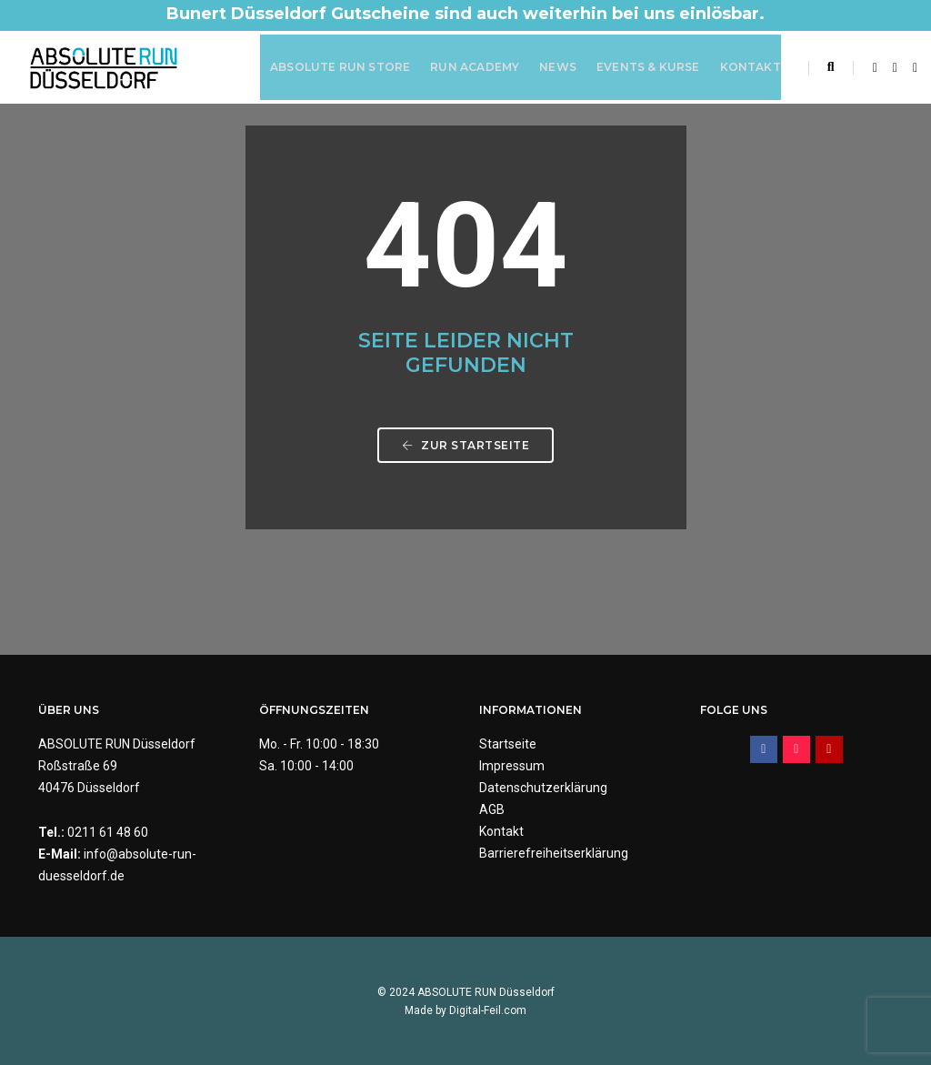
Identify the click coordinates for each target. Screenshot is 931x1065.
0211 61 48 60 (107, 832)
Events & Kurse (648, 67)
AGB (492, 809)
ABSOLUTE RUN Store (340, 67)
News (557, 67)
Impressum (512, 766)
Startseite (507, 744)
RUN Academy (474, 67)
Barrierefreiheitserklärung (553, 853)
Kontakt (750, 67)
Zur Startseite (465, 445)
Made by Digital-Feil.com (465, 1010)
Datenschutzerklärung (543, 787)
